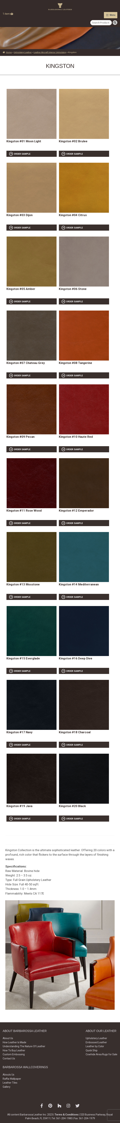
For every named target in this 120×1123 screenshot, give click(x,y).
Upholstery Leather (23, 52)
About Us (8, 1038)
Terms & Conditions (67, 1114)
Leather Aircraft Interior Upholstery (50, 52)
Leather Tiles (10, 1082)
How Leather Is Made (14, 1042)
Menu (112, 15)
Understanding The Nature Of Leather (24, 1046)
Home (9, 52)
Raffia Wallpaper (12, 1078)
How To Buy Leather (14, 1050)
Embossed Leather (96, 1042)
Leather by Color (95, 1046)
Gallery (6, 1086)
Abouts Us (8, 1074)
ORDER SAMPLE (22, 154)
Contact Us (9, 1058)
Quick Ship (91, 1050)
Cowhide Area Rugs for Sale (101, 1054)
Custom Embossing (14, 1054)
